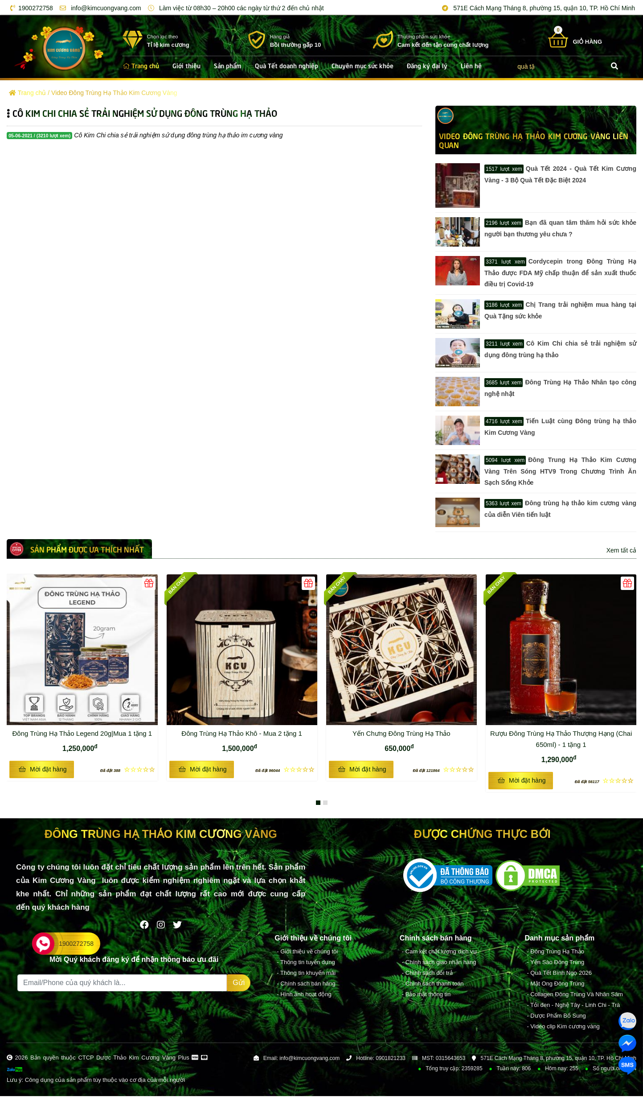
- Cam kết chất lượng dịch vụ (439, 952)
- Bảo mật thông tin (426, 995)
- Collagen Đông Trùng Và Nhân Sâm (575, 995)
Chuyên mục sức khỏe (362, 65)
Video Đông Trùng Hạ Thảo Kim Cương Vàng (114, 92)
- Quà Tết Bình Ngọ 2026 (559, 973)
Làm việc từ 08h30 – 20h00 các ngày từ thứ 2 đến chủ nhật (234, 8)
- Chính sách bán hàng (306, 984)
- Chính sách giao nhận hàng (439, 963)
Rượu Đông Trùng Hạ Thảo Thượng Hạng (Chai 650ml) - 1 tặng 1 (562, 738)
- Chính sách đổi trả (427, 973)
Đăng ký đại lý (427, 65)
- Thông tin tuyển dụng (306, 963)
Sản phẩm (228, 65)
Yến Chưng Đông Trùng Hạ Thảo (401, 733)
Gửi (239, 983)
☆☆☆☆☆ (127, 769)
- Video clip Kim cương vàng (563, 1027)
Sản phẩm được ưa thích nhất (87, 549)
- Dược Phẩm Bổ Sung (556, 1016)
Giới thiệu (186, 65)
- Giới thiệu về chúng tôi (307, 952)
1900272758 (30, 8)
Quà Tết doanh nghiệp (286, 65)
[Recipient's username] (122, 983)
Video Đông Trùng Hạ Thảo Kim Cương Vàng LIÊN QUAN (533, 140)
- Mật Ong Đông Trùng (555, 984)
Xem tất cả (621, 550)
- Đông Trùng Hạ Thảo (555, 952)
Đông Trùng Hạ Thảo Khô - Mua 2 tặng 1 (247, 732)
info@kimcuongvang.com (99, 8)
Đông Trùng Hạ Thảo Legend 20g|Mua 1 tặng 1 (83, 732)
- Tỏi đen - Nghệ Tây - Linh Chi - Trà (573, 1005)
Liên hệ (471, 65)
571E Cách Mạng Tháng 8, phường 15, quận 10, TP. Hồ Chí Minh (537, 8)
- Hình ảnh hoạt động (304, 995)
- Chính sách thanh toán (433, 984)
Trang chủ (141, 65)
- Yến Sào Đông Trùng (555, 963)
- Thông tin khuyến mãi (306, 973)
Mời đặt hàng (42, 769)
